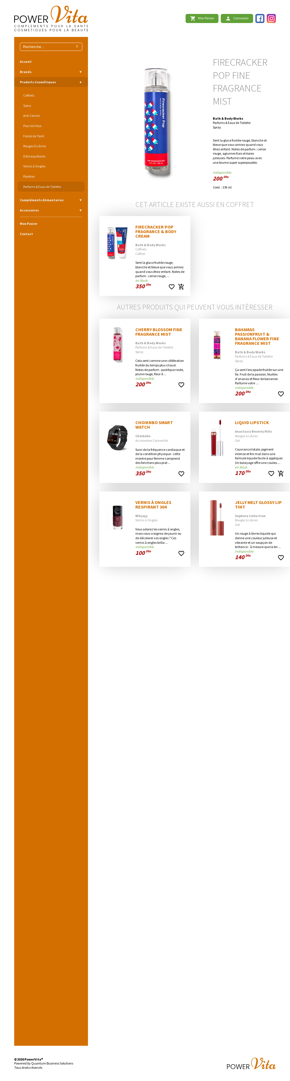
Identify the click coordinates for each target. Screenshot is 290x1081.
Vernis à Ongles (34, 166)
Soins (27, 105)
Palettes (29, 176)
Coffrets (28, 95)
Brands (25, 72)
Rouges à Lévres (34, 146)
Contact (26, 234)
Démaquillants (34, 156)
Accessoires (29, 210)
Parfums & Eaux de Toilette (42, 186)
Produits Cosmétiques (38, 82)
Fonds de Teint (33, 136)
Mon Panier (28, 223)
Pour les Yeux (32, 126)
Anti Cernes (31, 115)
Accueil (25, 61)
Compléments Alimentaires (42, 200)
